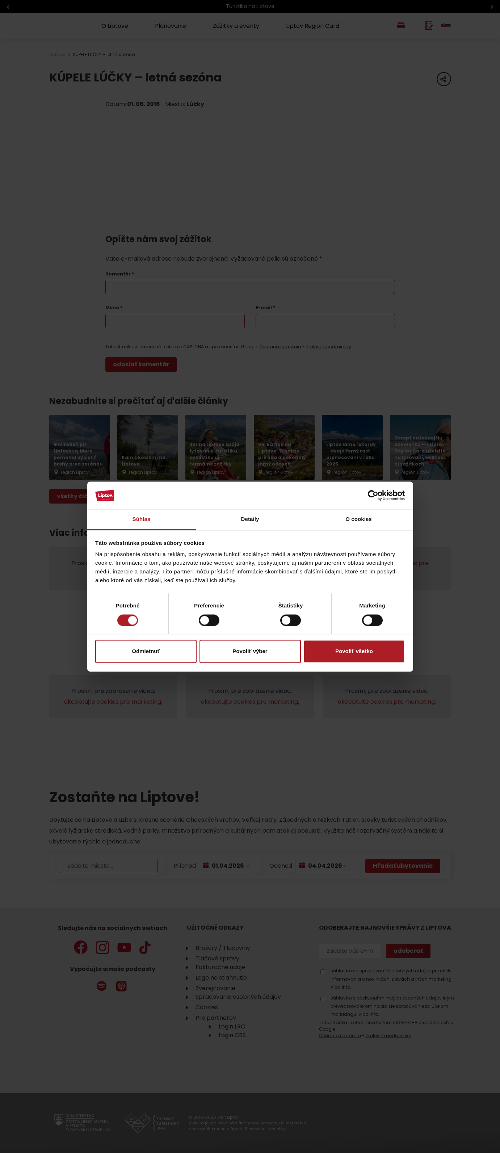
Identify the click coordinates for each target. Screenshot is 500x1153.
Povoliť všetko (354, 651)
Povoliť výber (249, 651)
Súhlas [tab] (142, 519)
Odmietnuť (146, 651)
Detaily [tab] (250, 519)
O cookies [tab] (358, 519)
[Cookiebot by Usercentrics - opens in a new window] (373, 495)
